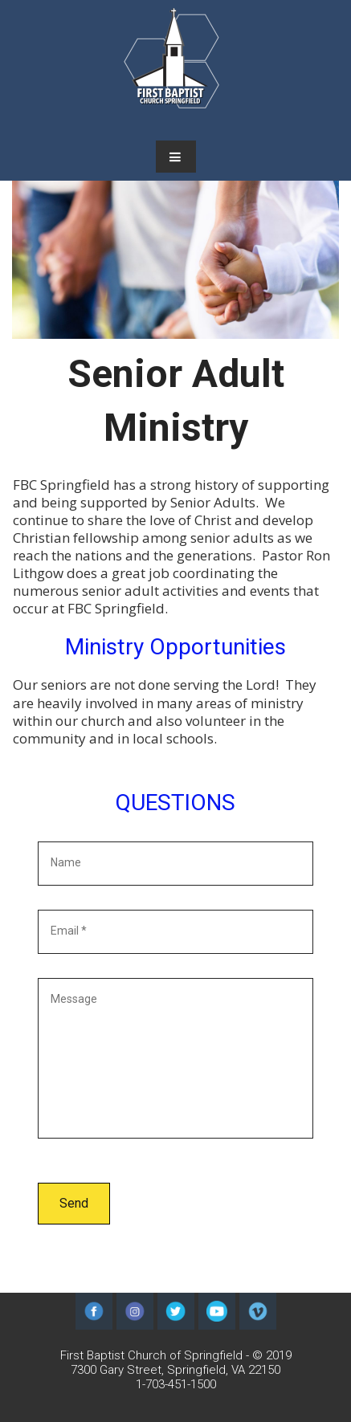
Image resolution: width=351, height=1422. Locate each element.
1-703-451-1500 (176, 1384)
